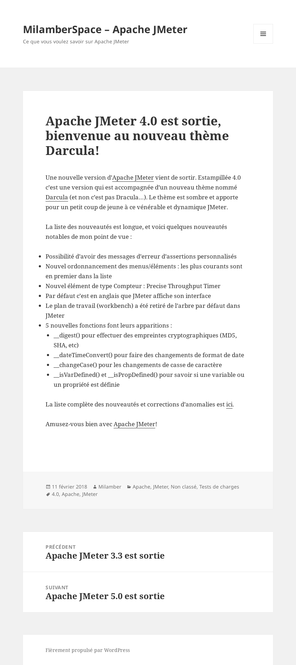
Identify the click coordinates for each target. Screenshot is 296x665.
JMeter (160, 486)
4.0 (55, 494)
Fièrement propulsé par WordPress (88, 650)
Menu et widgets (263, 43)
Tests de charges (219, 486)
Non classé (184, 486)
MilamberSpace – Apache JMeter (105, 29)
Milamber (109, 486)
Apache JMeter (133, 177)
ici (229, 404)
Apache (141, 486)
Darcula (57, 197)
